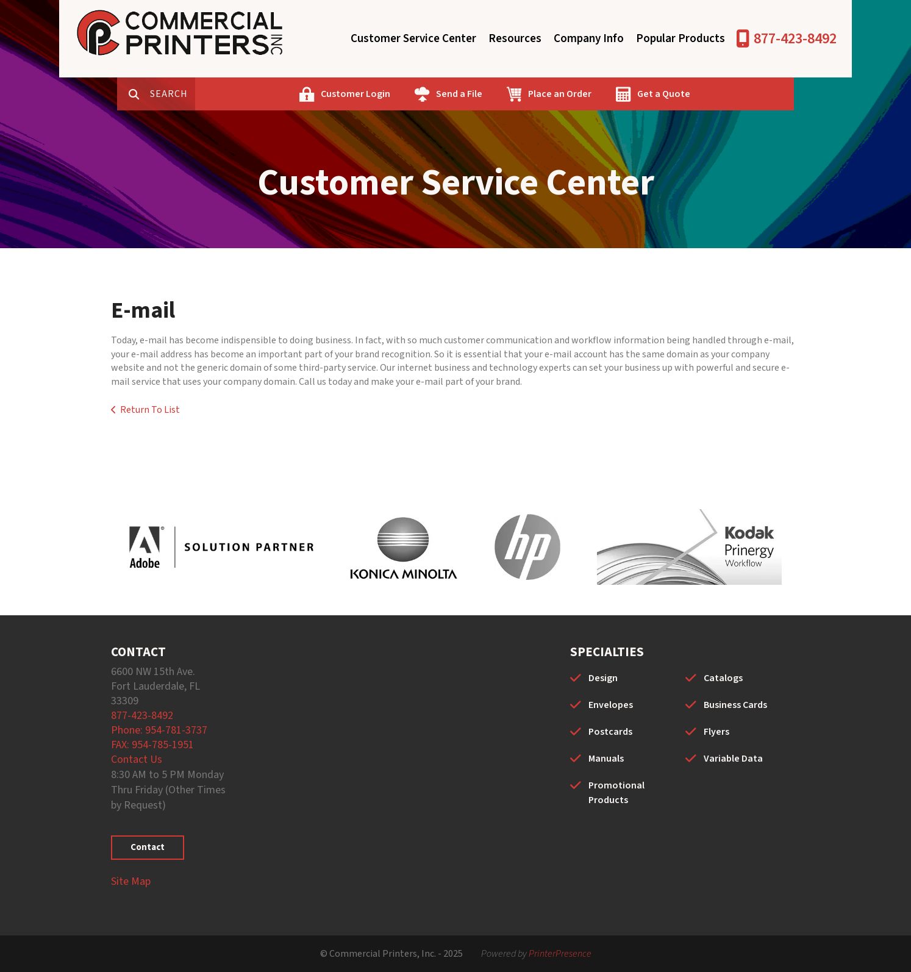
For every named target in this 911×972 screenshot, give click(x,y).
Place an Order (598, 94)
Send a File (497, 94)
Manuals (606, 758)
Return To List (150, 409)
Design (603, 678)
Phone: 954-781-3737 (159, 730)
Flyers (716, 731)
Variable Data (733, 758)
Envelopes (610, 705)
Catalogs (723, 678)
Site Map (131, 881)
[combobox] (211, 93)
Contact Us (136, 759)
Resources (514, 38)
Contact (147, 847)
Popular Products (680, 38)
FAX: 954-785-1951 (152, 744)
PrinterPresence (560, 953)
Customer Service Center (413, 38)
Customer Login (394, 94)
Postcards (610, 731)
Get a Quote (702, 94)
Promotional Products (616, 793)
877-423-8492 (795, 38)
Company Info (589, 38)
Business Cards (735, 705)
